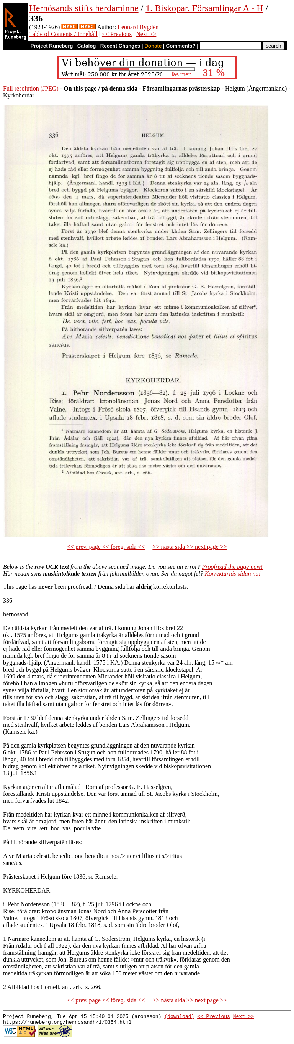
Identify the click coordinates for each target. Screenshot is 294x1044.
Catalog (86, 46)
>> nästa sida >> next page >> (189, 546)
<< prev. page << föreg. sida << (106, 546)
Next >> (146, 34)
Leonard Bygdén (138, 27)
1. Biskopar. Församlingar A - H (204, 8)
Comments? (181, 46)
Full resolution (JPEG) (31, 88)
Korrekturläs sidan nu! (233, 573)
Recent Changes (120, 46)
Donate (153, 46)
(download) (179, 1017)
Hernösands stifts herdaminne (83, 8)
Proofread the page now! (232, 566)
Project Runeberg (51, 46)
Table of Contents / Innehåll (63, 34)
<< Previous (117, 34)
